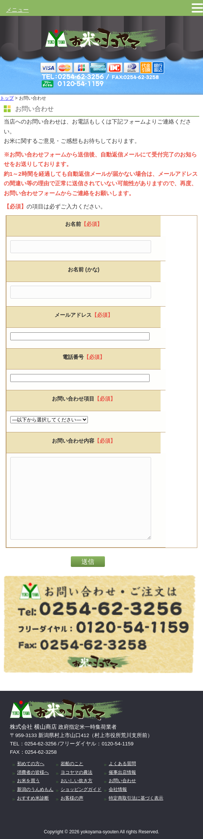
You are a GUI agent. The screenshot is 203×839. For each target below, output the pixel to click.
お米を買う (28, 780)
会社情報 (118, 789)
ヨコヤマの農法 (76, 772)
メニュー (17, 9)
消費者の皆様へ (33, 772)
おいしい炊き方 (76, 780)
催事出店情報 (122, 772)
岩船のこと (72, 763)
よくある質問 (122, 763)
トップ (7, 98)
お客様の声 (72, 798)
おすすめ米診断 (33, 798)
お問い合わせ (122, 780)
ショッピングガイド (81, 789)
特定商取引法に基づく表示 (136, 798)
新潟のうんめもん (35, 789)
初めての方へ (30, 763)
